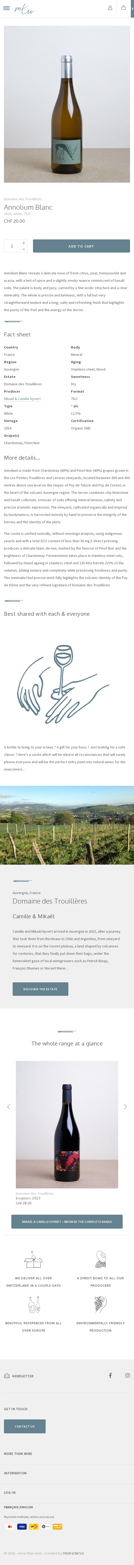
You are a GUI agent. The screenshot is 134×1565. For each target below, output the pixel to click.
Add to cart (81, 246)
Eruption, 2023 (28, 1198)
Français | (12, 1507)
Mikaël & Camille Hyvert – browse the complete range (67, 1222)
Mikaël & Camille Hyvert (22, 398)
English (26, 1507)
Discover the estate (40, 989)
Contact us (25, 1426)
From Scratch (73, 1553)
